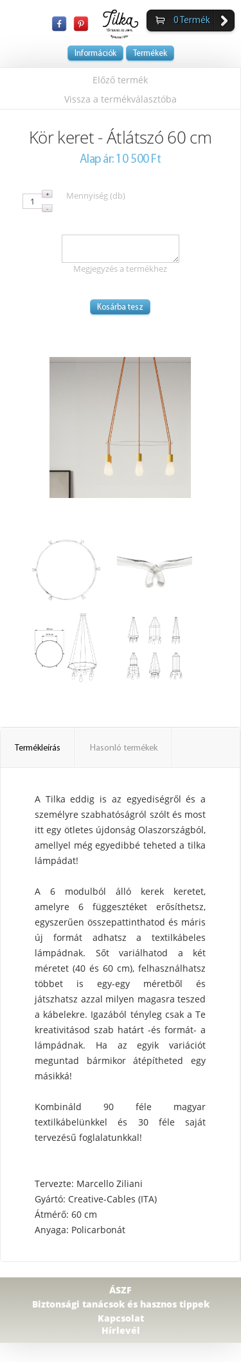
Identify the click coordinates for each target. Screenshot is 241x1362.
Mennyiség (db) (95, 195)
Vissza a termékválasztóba (120, 99)
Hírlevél (121, 1330)
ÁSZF (120, 1290)
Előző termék (120, 80)
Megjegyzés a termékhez (120, 268)
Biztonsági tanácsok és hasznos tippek (121, 1304)
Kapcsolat (121, 1318)
